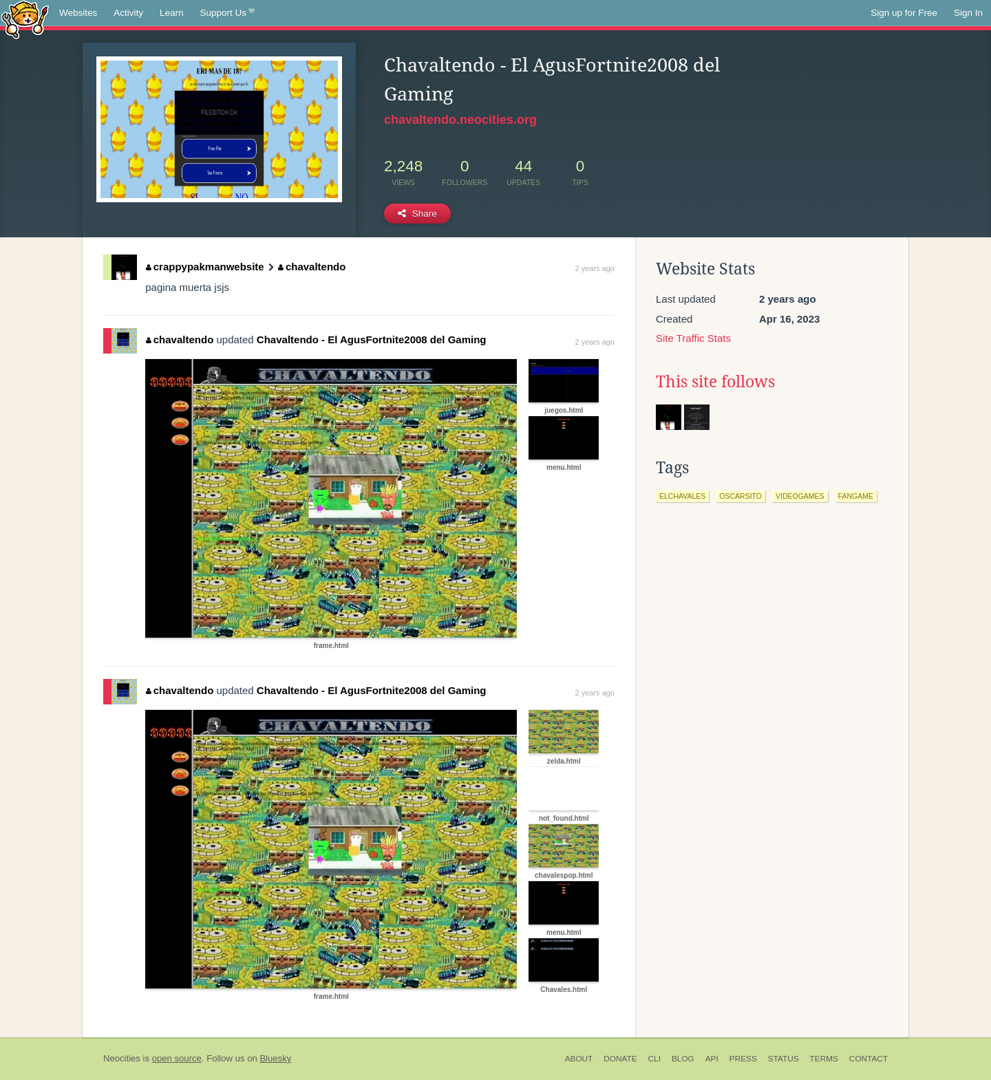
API (711, 1058)
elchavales (682, 496)
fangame (855, 496)
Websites (78, 13)
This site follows (715, 382)
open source (177, 1058)
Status (783, 1058)
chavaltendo (311, 266)
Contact (868, 1058)
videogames (800, 496)
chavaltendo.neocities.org (460, 120)
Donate (620, 1058)
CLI (654, 1058)
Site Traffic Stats (693, 338)
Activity (128, 13)
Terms (824, 1058)
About (579, 1058)
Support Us (227, 13)
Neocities (121, 1058)
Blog (683, 1058)
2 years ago (595, 268)
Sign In (968, 13)
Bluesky (275, 1058)
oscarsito (740, 496)
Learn (172, 13)
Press (743, 1058)
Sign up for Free (904, 13)
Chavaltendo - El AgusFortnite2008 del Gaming (372, 339)
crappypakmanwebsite (205, 266)
